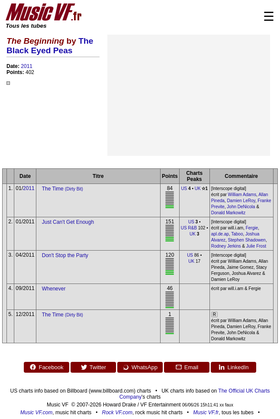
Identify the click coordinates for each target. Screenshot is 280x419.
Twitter (93, 367)
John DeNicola (241, 206)
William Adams (242, 194)
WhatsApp (140, 367)
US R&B (189, 228)
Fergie (252, 228)
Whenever (54, 289)
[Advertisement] (188, 95)
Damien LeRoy (241, 200)
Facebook (46, 367)
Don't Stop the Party (65, 255)
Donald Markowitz (228, 212)
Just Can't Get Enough (68, 222)
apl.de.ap (220, 234)
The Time (62, 189)
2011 (26, 66)
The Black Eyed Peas (49, 45)
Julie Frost (256, 246)
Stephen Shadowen (247, 240)
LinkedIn (233, 367)
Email (187, 367)
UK (198, 188)
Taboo (237, 234)
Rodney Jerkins (226, 246)
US (184, 188)
